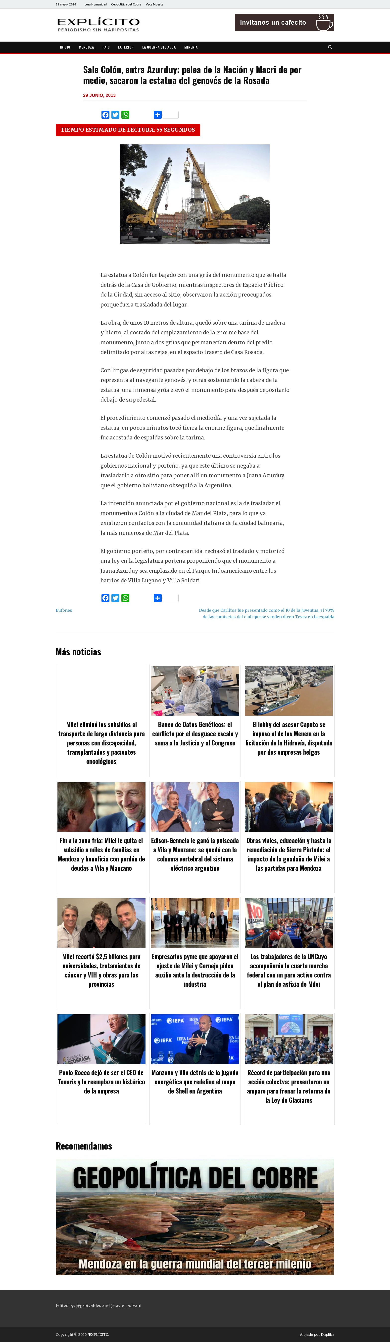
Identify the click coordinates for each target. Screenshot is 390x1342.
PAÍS (106, 47)
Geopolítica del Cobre (126, 4)
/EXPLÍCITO (98, 1334)
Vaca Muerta (154, 4)
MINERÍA (191, 47)
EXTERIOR (126, 47)
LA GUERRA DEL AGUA (159, 47)
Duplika (327, 1334)
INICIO (65, 47)
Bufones (64, 610)
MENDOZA (86, 47)
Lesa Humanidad (96, 4)
